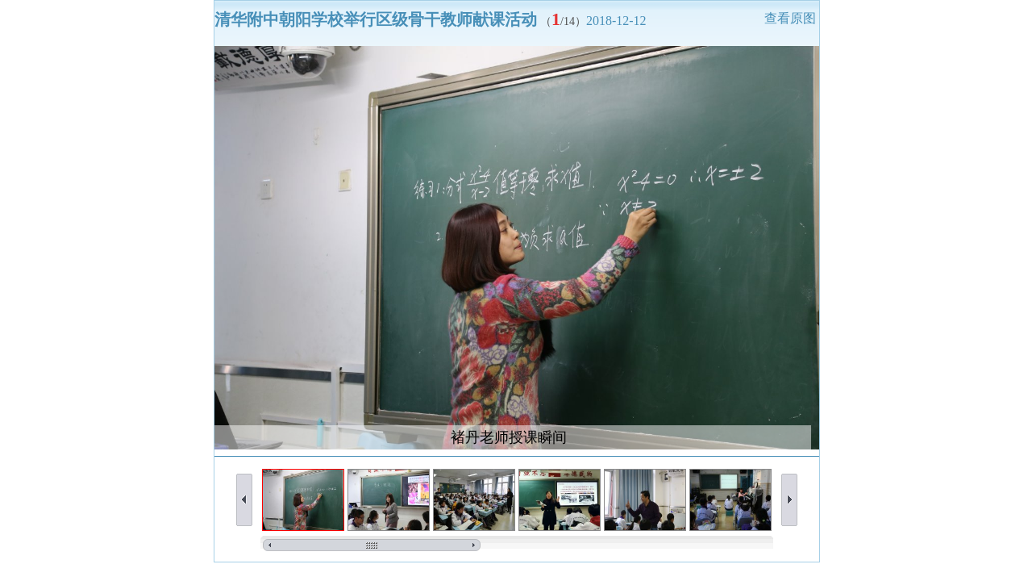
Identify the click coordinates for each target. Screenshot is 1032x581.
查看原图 (790, 18)
